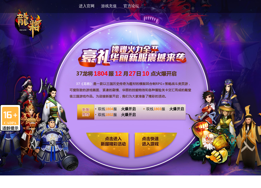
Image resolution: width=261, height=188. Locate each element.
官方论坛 (131, 6)
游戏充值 (109, 6)
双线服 (117, 109)
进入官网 (86, 6)
